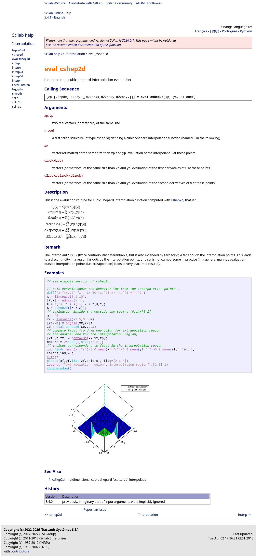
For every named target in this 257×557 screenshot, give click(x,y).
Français (201, 31)
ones (71, 342)
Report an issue (94, 509)
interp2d (17, 72)
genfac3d (79, 338)
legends (53, 365)
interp (16, 63)
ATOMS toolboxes (149, 3)
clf (50, 357)
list (75, 361)
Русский (246, 31)
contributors (20, 551)
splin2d (16, 102)
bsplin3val (18, 50)
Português (229, 31)
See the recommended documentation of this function (83, 45)
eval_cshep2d (21, 59)
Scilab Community (119, 3)
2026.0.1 (128, 40)
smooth (17, 93)
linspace (62, 297)
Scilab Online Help (57, 13)
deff (50, 293)
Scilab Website (55, 3)
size (84, 342)
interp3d (17, 76)
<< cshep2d (53, 514)
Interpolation (23, 43)
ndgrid (68, 300)
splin (15, 98)
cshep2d (17, 54)
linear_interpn (21, 85)
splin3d (16, 106)
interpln (17, 80)
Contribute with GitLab (85, 3)
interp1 (16, 67)
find (58, 349)
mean (69, 349)
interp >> (244, 514)
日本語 (214, 31)
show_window (57, 368)
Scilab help (23, 35)
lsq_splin (17, 89)
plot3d (52, 361)
